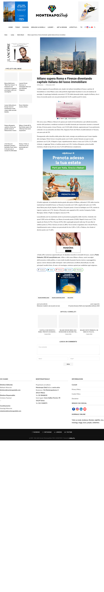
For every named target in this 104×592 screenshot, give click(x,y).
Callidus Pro (72, 438)
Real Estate (70, 297)
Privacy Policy (76, 389)
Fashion (25, 27)
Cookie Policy (76, 394)
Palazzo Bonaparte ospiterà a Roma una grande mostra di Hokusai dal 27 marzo (10, 128)
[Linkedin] (89, 27)
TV (81, 27)
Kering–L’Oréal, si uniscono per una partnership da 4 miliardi (24, 146)
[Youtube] (92, 27)
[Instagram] (87, 27)
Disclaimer (75, 398)
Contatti (74, 385)
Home (11, 27)
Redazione (40, 85)
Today (17, 27)
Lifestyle (73, 27)
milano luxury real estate (58, 297)
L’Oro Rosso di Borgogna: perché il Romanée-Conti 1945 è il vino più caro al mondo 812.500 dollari (10, 147)
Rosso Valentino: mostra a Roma (23, 106)
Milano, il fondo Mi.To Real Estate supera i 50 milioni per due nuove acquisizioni (25, 128)
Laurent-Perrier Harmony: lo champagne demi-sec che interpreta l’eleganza (25, 87)
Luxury (50, 27)
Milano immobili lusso (43, 297)
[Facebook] (85, 27)
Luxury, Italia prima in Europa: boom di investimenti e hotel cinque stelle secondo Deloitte (10, 108)
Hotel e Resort (20, 34)
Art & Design (62, 27)
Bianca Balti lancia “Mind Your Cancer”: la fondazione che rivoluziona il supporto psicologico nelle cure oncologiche (10, 88)
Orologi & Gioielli (38, 27)
